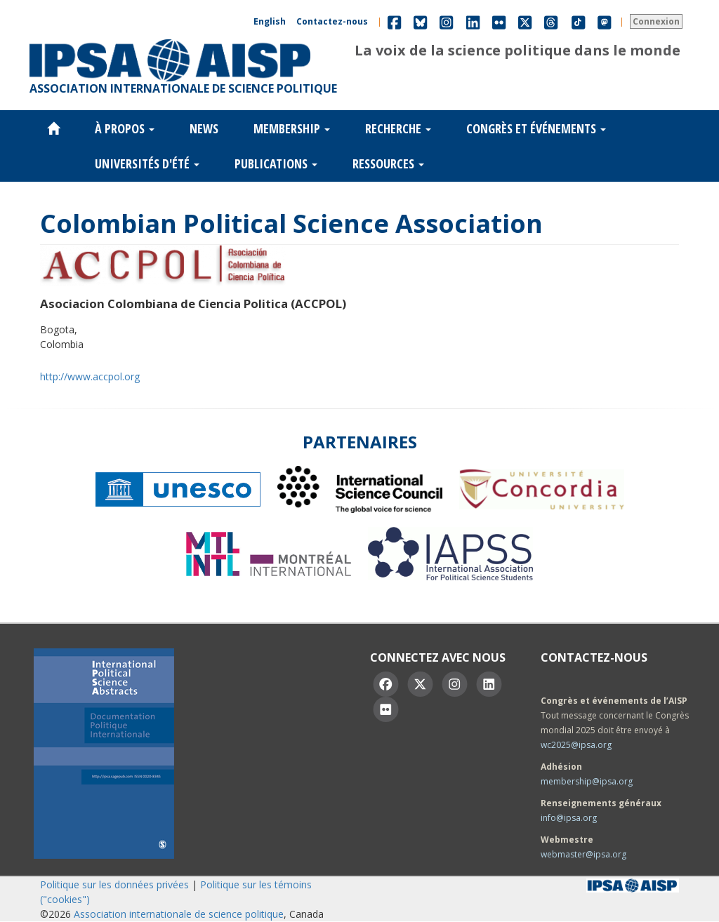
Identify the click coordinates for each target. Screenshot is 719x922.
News (204, 128)
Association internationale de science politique (179, 914)
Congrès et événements (536, 128)
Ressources (388, 163)
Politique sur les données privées (114, 884)
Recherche (398, 128)
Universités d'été (147, 163)
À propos (124, 128)
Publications (276, 163)
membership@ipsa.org (587, 781)
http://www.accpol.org (90, 376)
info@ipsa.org (569, 818)
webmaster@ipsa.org (583, 854)
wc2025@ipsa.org (576, 745)
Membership (291, 128)
